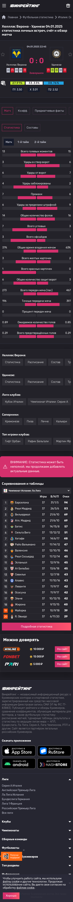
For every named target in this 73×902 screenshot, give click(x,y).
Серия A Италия (12, 785)
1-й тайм (23, 142)
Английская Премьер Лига (18, 790)
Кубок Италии (14, 401)
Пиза (30, 421)
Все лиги (7, 812)
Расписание (36, 362)
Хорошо (11, 895)
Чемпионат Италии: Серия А (49, 401)
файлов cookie (25, 887)
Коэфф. (23, 110)
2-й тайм (40, 142)
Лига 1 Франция (12, 803)
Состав (55, 362)
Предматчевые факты (49, 110)
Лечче (45, 421)
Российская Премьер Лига (19, 808)
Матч (7, 110)
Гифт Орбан (12, 441)
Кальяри (61, 421)
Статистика (12, 127)
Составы (32, 127)
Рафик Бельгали (38, 441)
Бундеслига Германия (16, 799)
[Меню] (4, 6)
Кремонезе (12, 421)
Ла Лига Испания (13, 794)
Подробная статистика (36, 626)
